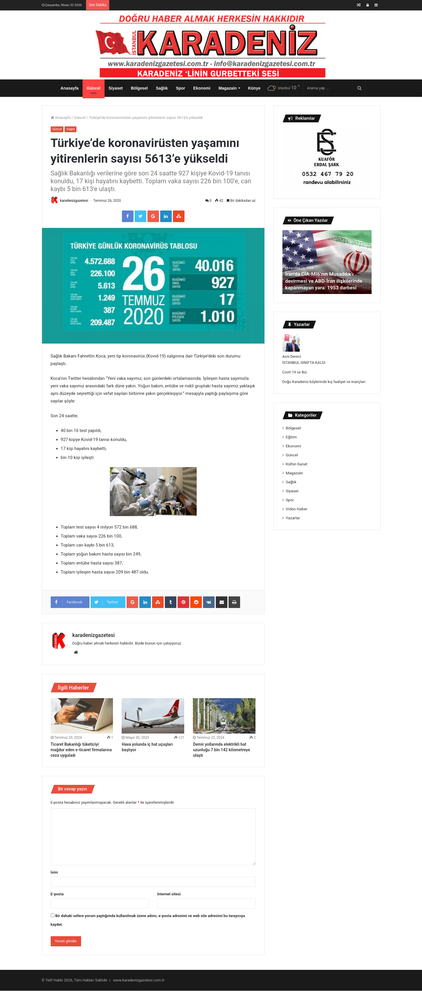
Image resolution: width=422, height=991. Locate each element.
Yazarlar (293, 518)
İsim (54, 872)
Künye (254, 88)
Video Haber (297, 509)
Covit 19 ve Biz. (295, 372)
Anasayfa (69, 88)
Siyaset (116, 88)
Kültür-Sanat (297, 464)
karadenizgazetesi (75, 201)
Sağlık (162, 88)
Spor (180, 88)
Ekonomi (201, 88)
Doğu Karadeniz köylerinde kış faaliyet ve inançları (324, 382)
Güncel (93, 88)
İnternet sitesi (169, 894)
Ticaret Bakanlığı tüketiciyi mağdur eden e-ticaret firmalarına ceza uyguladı (81, 750)
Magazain (227, 88)
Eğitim (291, 437)
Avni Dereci (291, 356)
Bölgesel (139, 88)
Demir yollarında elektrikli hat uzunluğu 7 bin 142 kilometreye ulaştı (221, 750)
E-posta (57, 894)
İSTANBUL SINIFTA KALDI (304, 362)
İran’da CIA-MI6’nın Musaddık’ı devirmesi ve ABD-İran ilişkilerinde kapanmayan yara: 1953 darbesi (325, 281)
